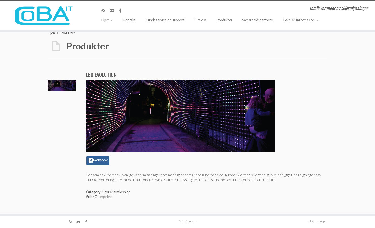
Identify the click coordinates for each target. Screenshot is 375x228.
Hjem (107, 19)
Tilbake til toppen (317, 221)
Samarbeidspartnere (257, 19)
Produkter (224, 19)
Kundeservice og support (165, 19)
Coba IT (192, 221)
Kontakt (129, 19)
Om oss (200, 19)
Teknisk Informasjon (300, 19)
